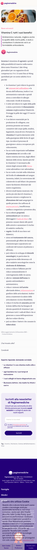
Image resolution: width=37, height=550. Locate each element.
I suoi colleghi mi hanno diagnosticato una (20, 379)
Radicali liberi (22, 219)
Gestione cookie (29, 527)
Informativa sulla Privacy (19, 424)
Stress (29, 166)
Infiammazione (27, 290)
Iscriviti (19, 433)
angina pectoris (12, 206)
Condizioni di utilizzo (9, 527)
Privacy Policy (20, 527)
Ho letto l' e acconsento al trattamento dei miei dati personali (18, 426)
